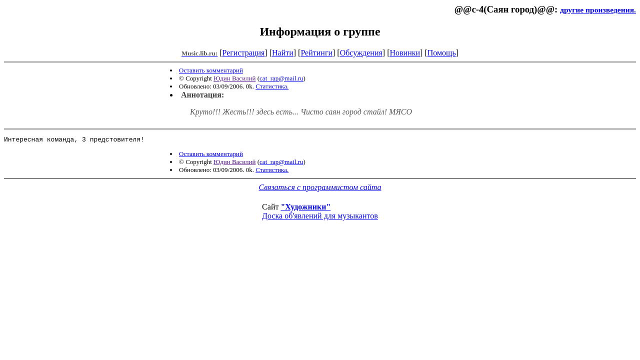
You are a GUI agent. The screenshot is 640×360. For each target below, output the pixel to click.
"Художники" (305, 208)
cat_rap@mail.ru (281, 78)
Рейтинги (316, 52)
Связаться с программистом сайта (320, 188)
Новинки (405, 52)
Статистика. (272, 86)
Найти (283, 52)
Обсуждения (361, 52)
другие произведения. (598, 10)
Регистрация (243, 52)
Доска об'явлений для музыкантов (320, 217)
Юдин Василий (235, 78)
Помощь (442, 52)
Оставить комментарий (211, 70)
